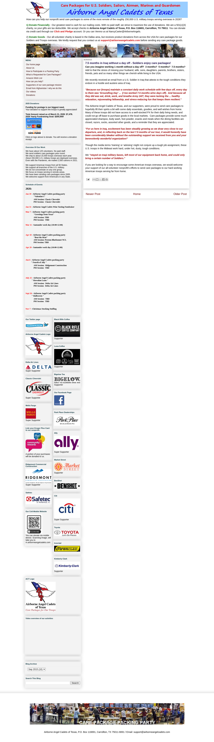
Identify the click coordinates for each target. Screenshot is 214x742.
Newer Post (93, 194)
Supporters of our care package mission (44, 85)
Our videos (31, 91)
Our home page (33, 64)
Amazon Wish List (34, 78)
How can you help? (34, 81)
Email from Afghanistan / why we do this (44, 88)
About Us (30, 68)
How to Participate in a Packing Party (42, 71)
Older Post (180, 194)
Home (137, 194)
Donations (30, 95)
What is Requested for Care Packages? (43, 74)
